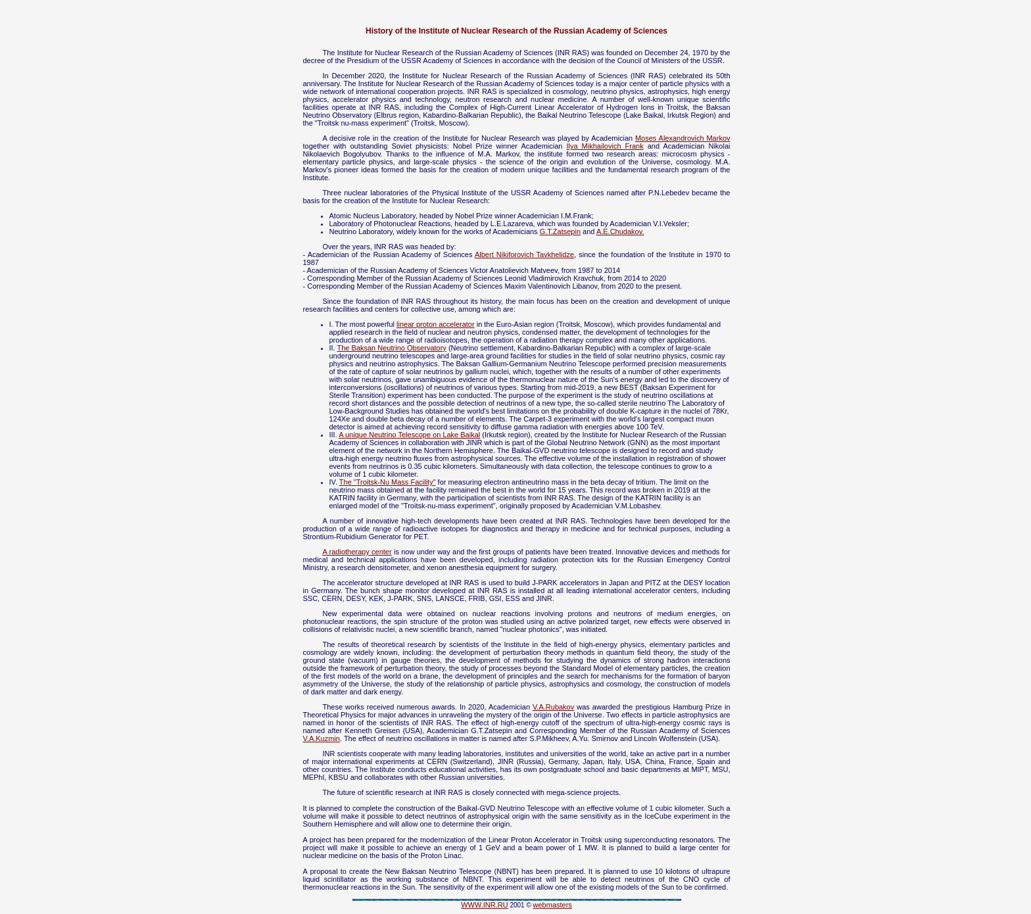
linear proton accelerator (435, 324)
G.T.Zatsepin (560, 231)
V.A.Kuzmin (321, 738)
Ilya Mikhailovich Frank (604, 146)
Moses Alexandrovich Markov (683, 138)
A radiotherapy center (357, 552)
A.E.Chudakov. (620, 231)
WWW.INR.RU (484, 905)
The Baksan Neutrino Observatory (391, 348)
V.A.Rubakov (553, 707)
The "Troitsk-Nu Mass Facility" (387, 482)
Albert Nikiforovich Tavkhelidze (524, 254)
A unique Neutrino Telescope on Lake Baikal (409, 435)
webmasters (552, 905)
